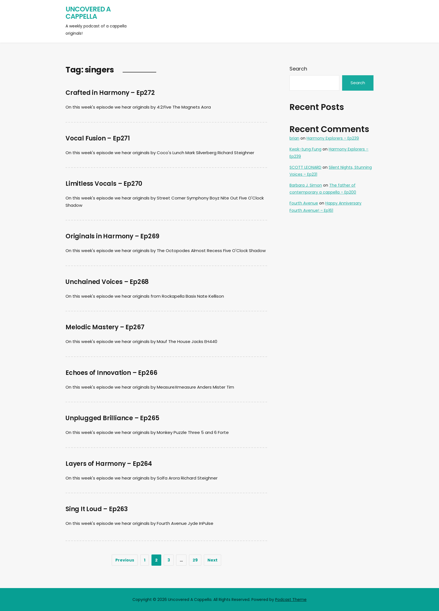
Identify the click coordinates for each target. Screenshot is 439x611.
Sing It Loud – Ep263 (97, 509)
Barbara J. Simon (305, 185)
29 (195, 560)
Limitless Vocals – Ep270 (104, 183)
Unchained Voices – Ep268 (107, 282)
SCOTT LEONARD (305, 167)
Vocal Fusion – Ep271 (98, 138)
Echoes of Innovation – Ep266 (111, 372)
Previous (124, 560)
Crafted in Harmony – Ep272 (110, 92)
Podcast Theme (291, 599)
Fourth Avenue (303, 203)
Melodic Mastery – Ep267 (105, 327)
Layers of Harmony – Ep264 (109, 463)
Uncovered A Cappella (88, 12)
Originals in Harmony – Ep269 (112, 236)
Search (298, 68)
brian (294, 138)
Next (212, 560)
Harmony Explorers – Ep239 (333, 138)
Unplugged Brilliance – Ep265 (112, 418)
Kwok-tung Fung (305, 149)
